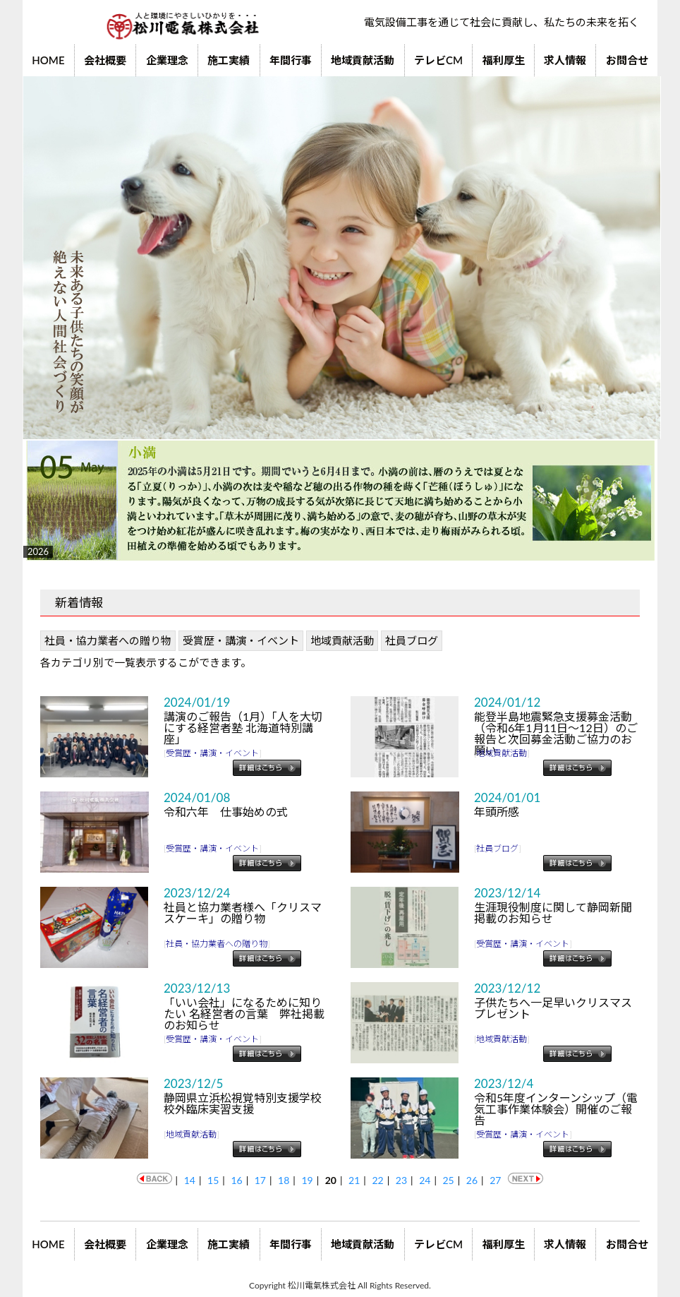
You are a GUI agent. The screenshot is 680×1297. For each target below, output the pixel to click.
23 (401, 1180)
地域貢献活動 (362, 60)
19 (306, 1180)
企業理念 (167, 60)
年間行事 (290, 60)
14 (189, 1180)
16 (236, 1180)
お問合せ (627, 60)
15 (213, 1180)
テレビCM (438, 60)
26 (472, 1180)
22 (377, 1180)
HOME (48, 60)
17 (260, 1180)
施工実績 (228, 60)
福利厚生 (503, 60)
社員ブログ (411, 640)
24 (424, 1180)
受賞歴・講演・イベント (241, 640)
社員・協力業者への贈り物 (107, 640)
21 (354, 1180)
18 (283, 1180)
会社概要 (105, 60)
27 (495, 1180)
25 (448, 1180)
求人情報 (565, 60)
